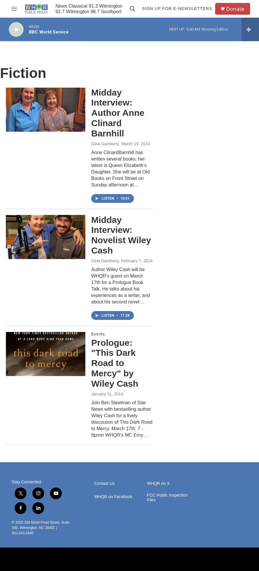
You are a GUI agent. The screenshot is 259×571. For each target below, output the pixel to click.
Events (98, 334)
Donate (235, 9)
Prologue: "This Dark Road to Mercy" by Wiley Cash (114, 363)
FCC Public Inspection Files (167, 497)
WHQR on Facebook (113, 497)
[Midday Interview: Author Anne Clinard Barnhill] (45, 110)
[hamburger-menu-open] (14, 9)
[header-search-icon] (132, 8)
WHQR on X (158, 483)
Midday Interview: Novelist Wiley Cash (121, 235)
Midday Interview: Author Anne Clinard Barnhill (118, 113)
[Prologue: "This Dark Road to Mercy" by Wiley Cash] (45, 354)
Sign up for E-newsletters (177, 8)
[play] (16, 29)
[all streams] (250, 29)
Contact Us (104, 483)
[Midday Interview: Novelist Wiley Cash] (45, 237)
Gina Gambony (105, 143)
